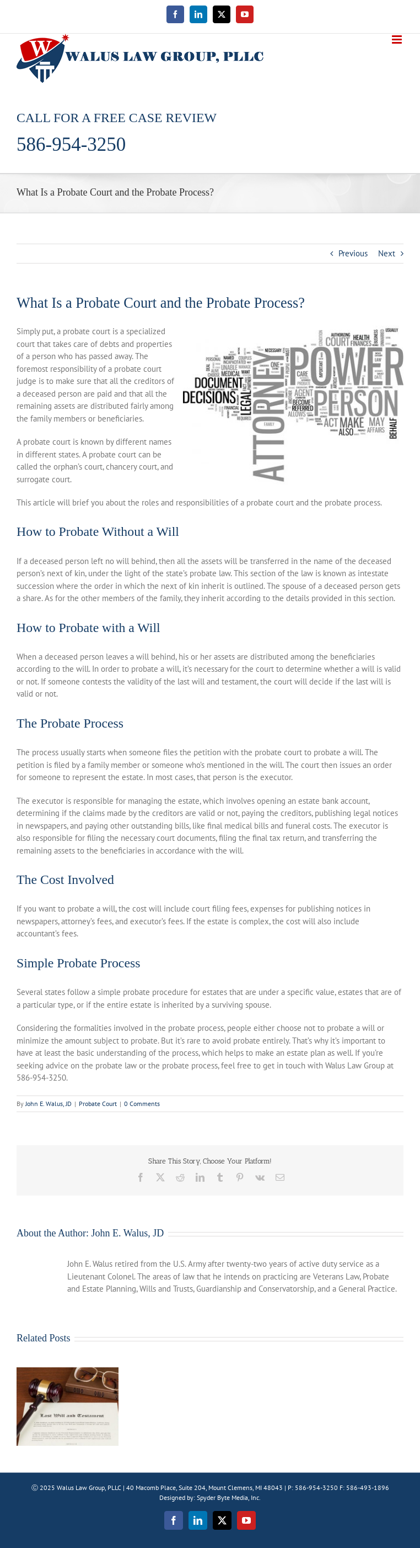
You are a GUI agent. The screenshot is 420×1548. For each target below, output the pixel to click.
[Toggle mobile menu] (397, 39)
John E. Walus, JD (48, 1103)
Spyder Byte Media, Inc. (229, 1497)
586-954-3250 (71, 144)
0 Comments (142, 1103)
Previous (353, 253)
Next (386, 253)
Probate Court (98, 1103)
